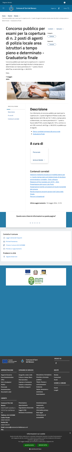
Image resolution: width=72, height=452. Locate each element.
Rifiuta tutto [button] (43, 445)
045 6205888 (11, 415)
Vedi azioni (60, 29)
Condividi (51, 29)
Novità (10, 16)
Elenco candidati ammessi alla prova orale (46, 131)
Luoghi (56, 390)
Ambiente (39, 387)
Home (4, 16)
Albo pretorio (40, 408)
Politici (3, 384)
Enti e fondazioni (6, 382)
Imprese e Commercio (25, 382)
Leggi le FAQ (22, 410)
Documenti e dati (6, 392)
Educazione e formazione (43, 375)
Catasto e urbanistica (25, 384)
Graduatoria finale (39, 134)
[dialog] (36, 441)
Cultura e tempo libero (25, 377)
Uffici (2, 380)
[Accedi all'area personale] (64, 2)
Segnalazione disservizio (26, 408)
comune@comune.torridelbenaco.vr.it (16, 427)
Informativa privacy (42, 410)
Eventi (56, 388)
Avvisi (56, 380)
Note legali (39, 413)
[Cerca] (68, 8)
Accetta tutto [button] (29, 445)
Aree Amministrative (7, 377)
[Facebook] (58, 8)
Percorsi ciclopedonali (37, 196)
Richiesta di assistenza (25, 413)
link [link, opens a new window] (53, 441)
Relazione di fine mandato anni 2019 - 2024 (44, 182)
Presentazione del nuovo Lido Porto (42, 184)
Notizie (16, 16)
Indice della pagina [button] (13, 106)
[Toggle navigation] (3, 8)
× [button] (70, 433)
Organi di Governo (6, 375)
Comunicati (57, 377)
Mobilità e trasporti (24, 387)
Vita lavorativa (23, 380)
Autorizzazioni (40, 394)
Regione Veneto (7, 2)
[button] (36, 449)
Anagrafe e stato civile (25, 375)
